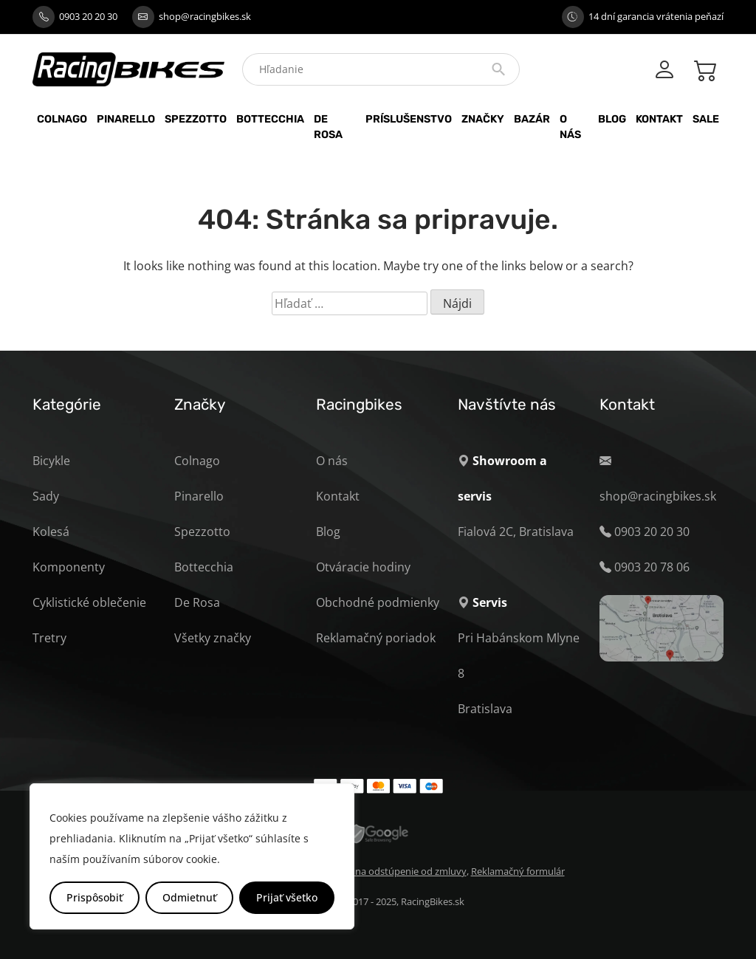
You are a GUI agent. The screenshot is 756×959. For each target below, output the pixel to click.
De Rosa (328, 127)
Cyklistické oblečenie (89, 602)
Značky (482, 119)
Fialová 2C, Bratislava (516, 531)
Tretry (49, 638)
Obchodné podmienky (377, 602)
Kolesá (50, 531)
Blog (612, 119)
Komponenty (68, 567)
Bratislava (485, 709)
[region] (192, 856)
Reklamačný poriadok (376, 638)
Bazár (532, 119)
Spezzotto (196, 119)
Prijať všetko (286, 897)
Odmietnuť (189, 897)
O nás (570, 127)
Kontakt (659, 119)
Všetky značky (212, 638)
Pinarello (126, 119)
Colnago (62, 119)
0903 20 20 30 (88, 16)
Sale (706, 119)
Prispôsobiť (94, 897)
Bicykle (51, 461)
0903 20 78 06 (652, 567)
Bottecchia (270, 119)
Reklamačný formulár (518, 871)
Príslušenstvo (408, 119)
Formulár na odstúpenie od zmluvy (389, 871)
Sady (45, 496)
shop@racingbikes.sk (205, 16)
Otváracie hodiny (363, 567)
